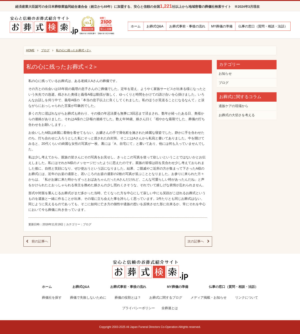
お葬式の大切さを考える (237, 115)
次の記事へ (199, 241)
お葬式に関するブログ (165, 297)
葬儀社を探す (52, 297)
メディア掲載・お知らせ (209, 297)
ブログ (87, 224)
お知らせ (225, 73)
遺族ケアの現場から (233, 106)
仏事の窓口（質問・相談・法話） (263, 26)
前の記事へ (37, 241)
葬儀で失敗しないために (88, 297)
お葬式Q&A (154, 26)
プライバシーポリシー (138, 308)
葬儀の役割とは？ (128, 297)
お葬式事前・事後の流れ (187, 26)
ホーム (136, 26)
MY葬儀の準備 (221, 26)
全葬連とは (169, 308)
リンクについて (246, 297)
